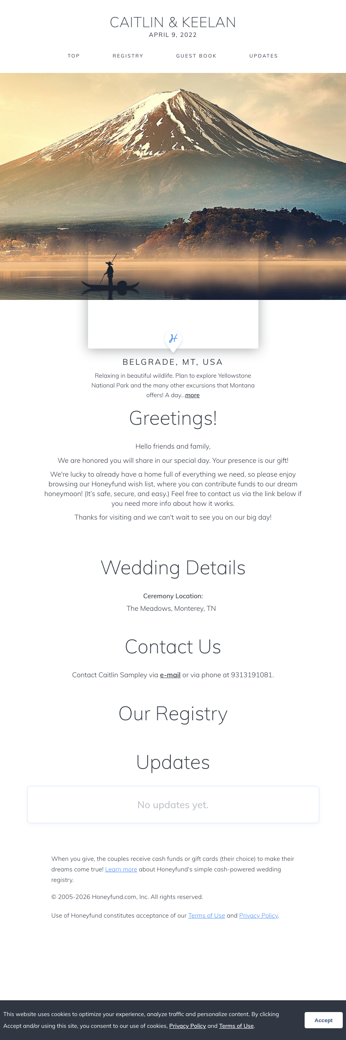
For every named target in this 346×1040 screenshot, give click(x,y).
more (192, 395)
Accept (324, 1020)
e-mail (170, 675)
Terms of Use (206, 915)
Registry (128, 56)
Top (74, 56)
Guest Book (196, 56)
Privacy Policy (258, 915)
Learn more (121, 869)
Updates (264, 56)
